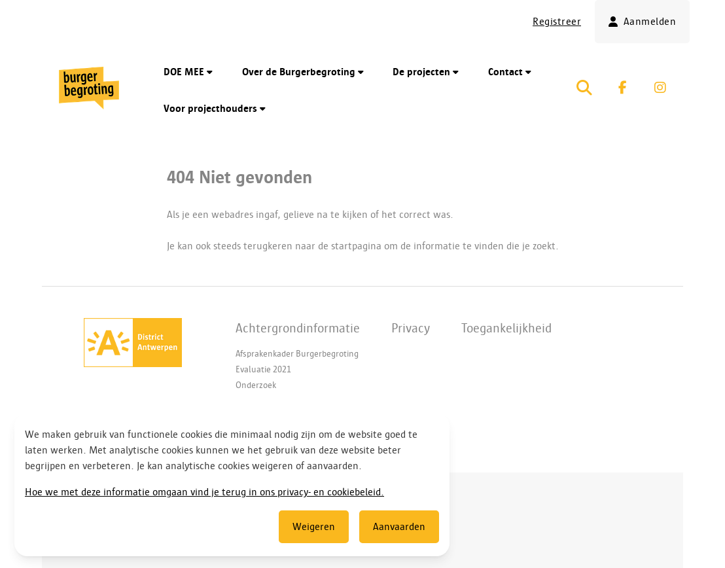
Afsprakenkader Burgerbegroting (297, 354)
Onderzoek (256, 385)
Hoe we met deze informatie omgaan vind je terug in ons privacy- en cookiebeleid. (204, 492)
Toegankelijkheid (506, 328)
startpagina (356, 246)
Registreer (557, 21)
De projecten (426, 72)
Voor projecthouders (215, 109)
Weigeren (313, 527)
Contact (509, 72)
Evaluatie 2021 (263, 369)
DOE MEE (188, 72)
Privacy (410, 328)
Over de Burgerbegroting (303, 72)
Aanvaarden (399, 527)
